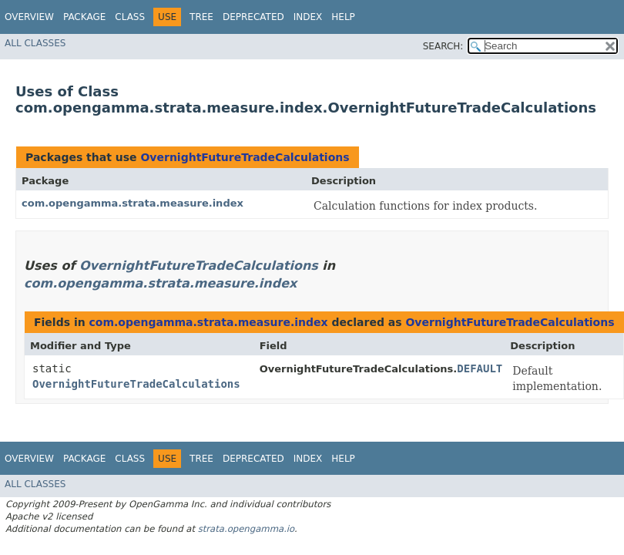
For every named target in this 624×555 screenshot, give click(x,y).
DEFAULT (479, 368)
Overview (29, 17)
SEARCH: (443, 46)
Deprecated (253, 17)
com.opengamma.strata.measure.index (132, 203)
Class (130, 17)
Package (84, 17)
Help (343, 17)
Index (308, 17)
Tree (201, 17)
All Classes (35, 43)
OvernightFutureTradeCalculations (244, 157)
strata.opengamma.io (246, 528)
